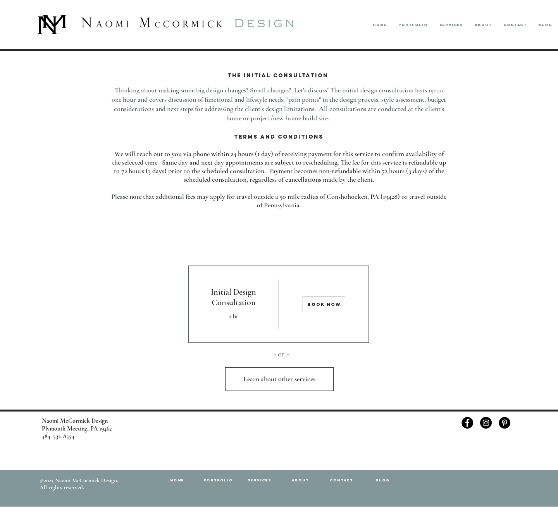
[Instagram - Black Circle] (486, 423)
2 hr (233, 316)
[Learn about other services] (279, 379)
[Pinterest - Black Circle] (504, 423)
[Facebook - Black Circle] (467, 423)
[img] (324, 304)
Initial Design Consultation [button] (233, 297)
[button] (413, 24)
